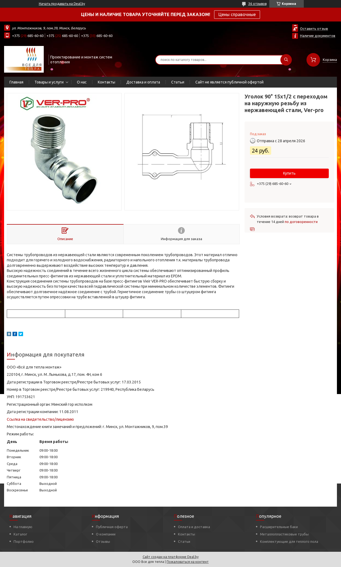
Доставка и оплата (143, 82)
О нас (82, 82)
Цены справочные (237, 14)
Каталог (20, 534)
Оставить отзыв (314, 28)
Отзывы (103, 541)
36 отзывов (257, 3)
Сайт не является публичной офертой (229, 82)
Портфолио (24, 541)
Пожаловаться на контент (188, 561)
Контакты (106, 82)
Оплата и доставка (194, 527)
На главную (23, 527)
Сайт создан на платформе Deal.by (171, 557)
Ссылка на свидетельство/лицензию (40, 419)
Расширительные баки (279, 527)
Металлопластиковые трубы (284, 534)
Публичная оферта (112, 527)
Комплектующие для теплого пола (289, 541)
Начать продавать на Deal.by (62, 3)
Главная (16, 82)
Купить (289, 173)
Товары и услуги (49, 82)
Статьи (177, 82)
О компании (105, 534)
